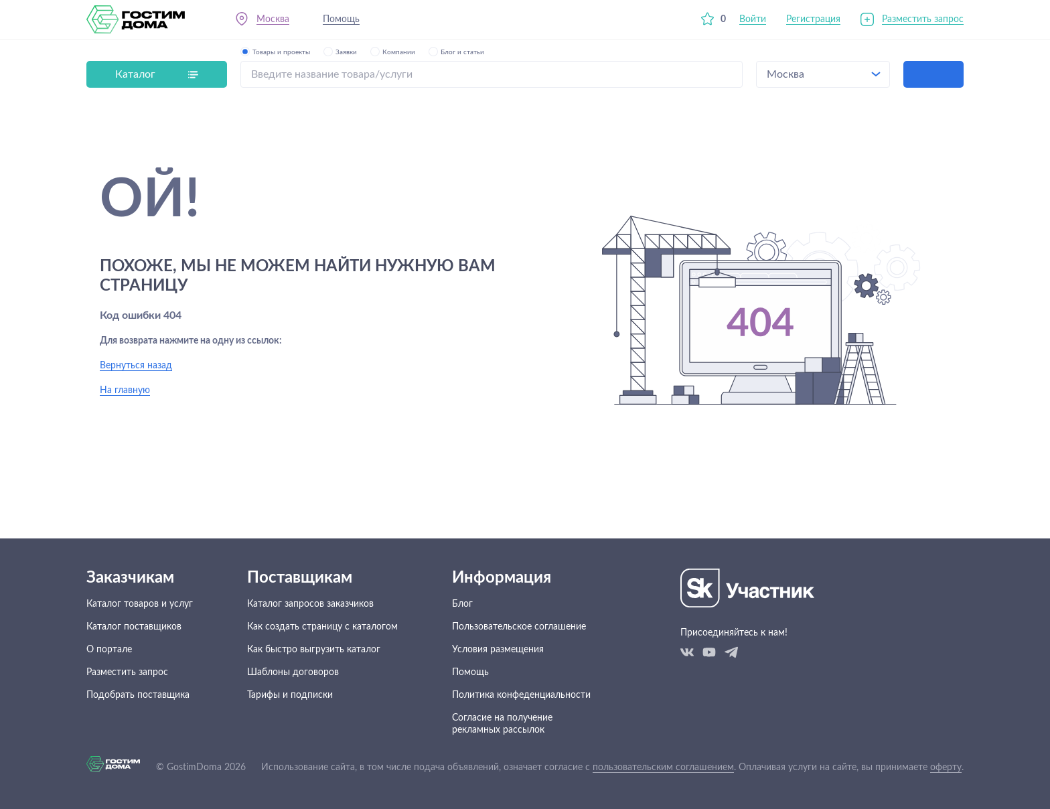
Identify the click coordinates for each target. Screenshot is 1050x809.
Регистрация (813, 19)
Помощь (341, 19)
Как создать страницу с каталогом (322, 627)
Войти (752, 19)
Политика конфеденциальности (521, 695)
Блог (462, 604)
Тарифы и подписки (290, 695)
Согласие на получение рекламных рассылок (502, 724)
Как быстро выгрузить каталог (313, 649)
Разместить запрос (923, 19)
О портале (109, 649)
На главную (125, 390)
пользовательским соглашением (663, 767)
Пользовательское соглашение (519, 627)
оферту (946, 767)
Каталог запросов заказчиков (310, 604)
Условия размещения (498, 649)
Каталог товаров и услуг (139, 604)
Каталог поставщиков (133, 627)
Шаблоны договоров (293, 672)
